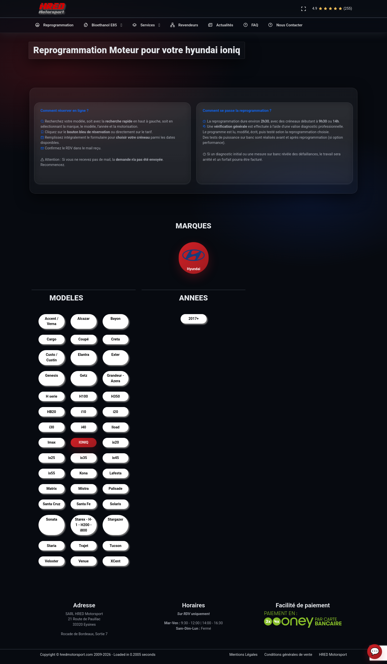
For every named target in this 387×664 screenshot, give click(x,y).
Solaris (115, 504)
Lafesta (115, 473)
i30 (51, 427)
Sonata (51, 519)
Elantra (83, 355)
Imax (52, 442)
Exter (115, 355)
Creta (115, 339)
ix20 (115, 442)
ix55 (51, 473)
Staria (51, 546)
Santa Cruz (51, 504)
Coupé (83, 339)
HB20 (51, 412)
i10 (83, 412)
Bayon (115, 319)
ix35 (83, 458)
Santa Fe (83, 504)
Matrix (51, 489)
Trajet (83, 546)
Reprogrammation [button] (54, 25)
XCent (115, 561)
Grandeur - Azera (115, 378)
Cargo (51, 339)
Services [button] (146, 25)
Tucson (115, 546)
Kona (83, 473)
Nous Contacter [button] (285, 25)
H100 (83, 396)
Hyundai (193, 257)
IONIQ (83, 442)
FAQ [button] (250, 25)
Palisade (115, 489)
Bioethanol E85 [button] (102, 25)
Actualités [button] (220, 25)
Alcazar (83, 319)
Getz (83, 376)
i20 (115, 412)
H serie (51, 396)
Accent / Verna (51, 321)
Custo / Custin (51, 357)
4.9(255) (332, 8)
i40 (83, 427)
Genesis (51, 376)
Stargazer (115, 519)
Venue (83, 561)
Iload (115, 427)
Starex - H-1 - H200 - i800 (83, 524)
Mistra (83, 489)
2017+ (194, 319)
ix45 (115, 458)
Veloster (51, 561)
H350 (115, 396)
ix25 (51, 458)
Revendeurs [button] (184, 25)
